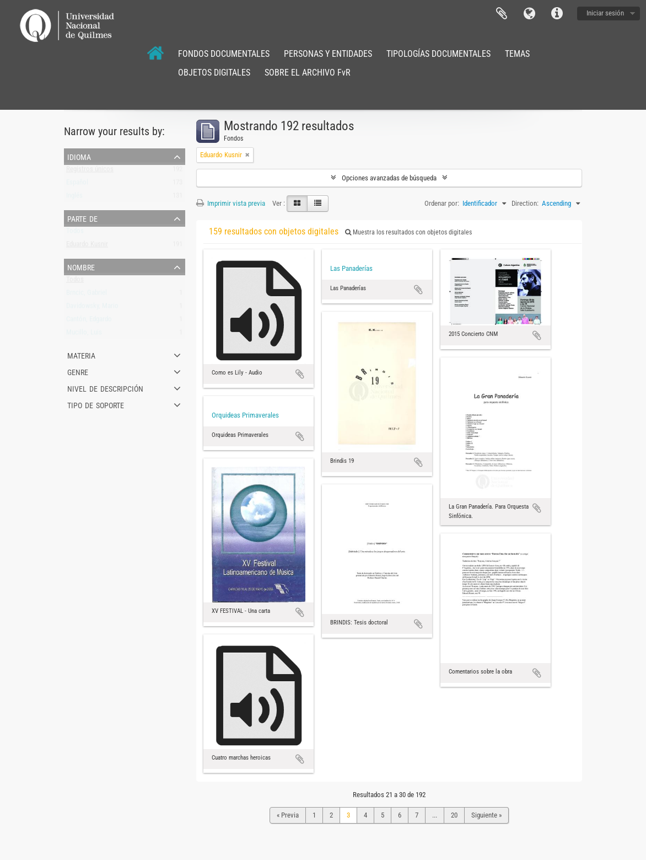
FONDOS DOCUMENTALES (224, 54)
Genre (77, 371)
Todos (75, 233)
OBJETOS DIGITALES (214, 72)
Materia (81, 354)
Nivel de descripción (105, 387)
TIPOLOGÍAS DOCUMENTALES (438, 54)
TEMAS (517, 54)
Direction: (525, 203)
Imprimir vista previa (230, 203)
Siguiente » (486, 815)
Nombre (81, 266)
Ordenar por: (441, 203)
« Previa (288, 815)
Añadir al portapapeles (299, 374)
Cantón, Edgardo (89, 321)
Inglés (74, 198)
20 (454, 815)
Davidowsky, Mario (92, 308)
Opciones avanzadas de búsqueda (389, 178)
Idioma (529, 14)
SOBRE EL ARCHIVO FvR (308, 72)
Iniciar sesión (605, 13)
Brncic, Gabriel (86, 295)
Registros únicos (90, 171)
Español (77, 184)
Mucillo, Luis (84, 334)
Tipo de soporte (95, 404)
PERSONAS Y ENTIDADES (328, 54)
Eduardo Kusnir (87, 246)
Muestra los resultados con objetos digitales (408, 232)
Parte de (82, 218)
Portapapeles (501, 14)
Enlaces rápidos (556, 14)
